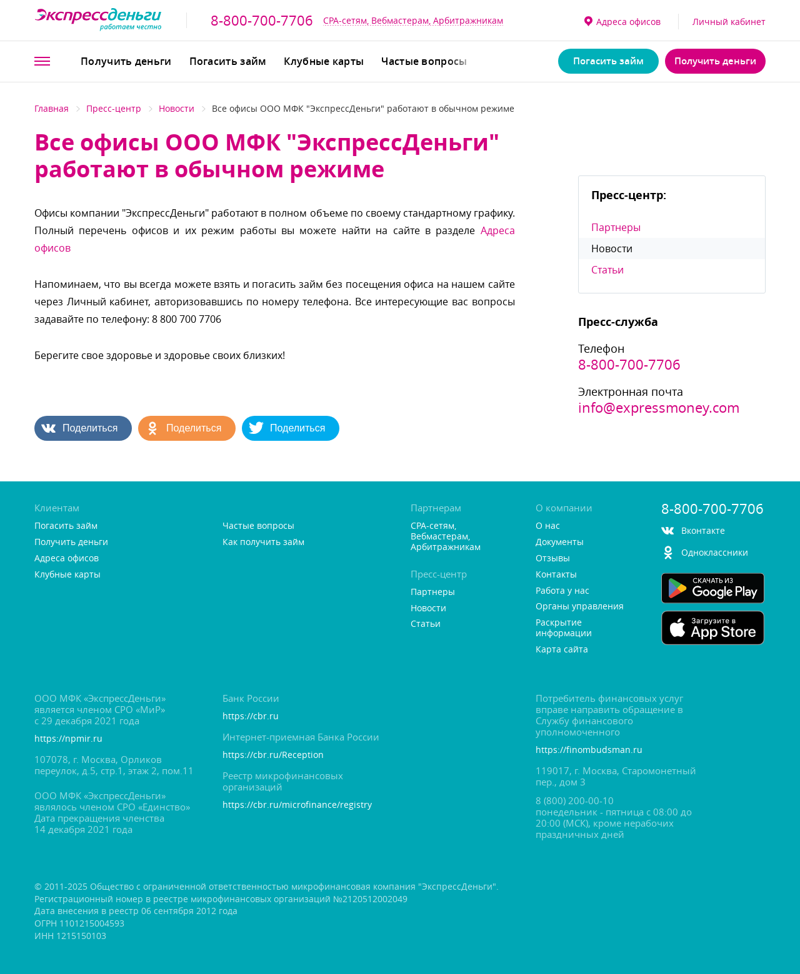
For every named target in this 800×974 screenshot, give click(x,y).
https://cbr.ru (250, 716)
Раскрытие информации (564, 628)
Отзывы (553, 558)
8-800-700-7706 (262, 20)
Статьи (607, 270)
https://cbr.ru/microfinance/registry (297, 805)
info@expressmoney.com (658, 408)
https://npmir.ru (68, 739)
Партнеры (616, 227)
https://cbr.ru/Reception (273, 755)
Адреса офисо (622, 21)
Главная (51, 108)
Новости (176, 108)
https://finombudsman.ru (589, 750)
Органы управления (580, 606)
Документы (560, 542)
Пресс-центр (113, 108)
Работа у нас (562, 591)
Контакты (556, 574)
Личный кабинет (729, 21)
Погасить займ (228, 61)
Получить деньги (126, 61)
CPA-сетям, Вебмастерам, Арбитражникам (413, 20)
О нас (548, 526)
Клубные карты (324, 61)
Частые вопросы (424, 61)
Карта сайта (562, 649)
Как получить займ (263, 542)
